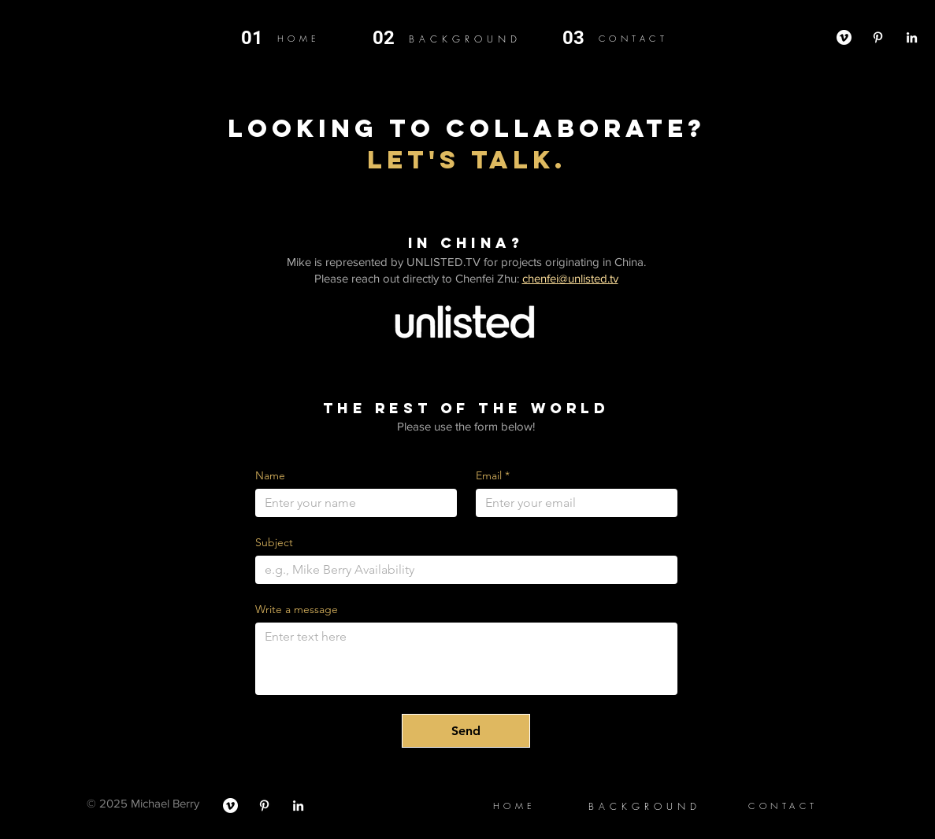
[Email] (572, 503)
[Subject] (461, 570)
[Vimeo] (844, 37)
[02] (391, 38)
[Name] (351, 503)
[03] (580, 38)
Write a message (296, 609)
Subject (274, 542)
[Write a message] (466, 659)
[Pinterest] (877, 37)
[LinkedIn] (911, 37)
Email (493, 475)
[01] (259, 38)
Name (270, 475)
